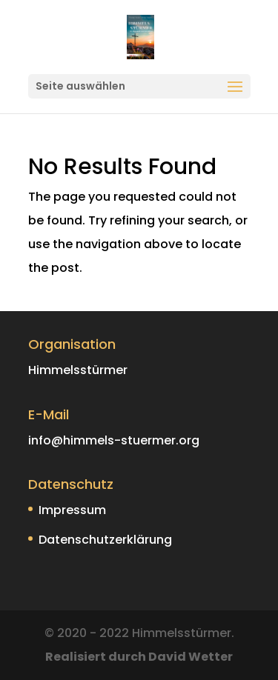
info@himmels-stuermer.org (113, 440)
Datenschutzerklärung (105, 539)
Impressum (72, 510)
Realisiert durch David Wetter (139, 656)
